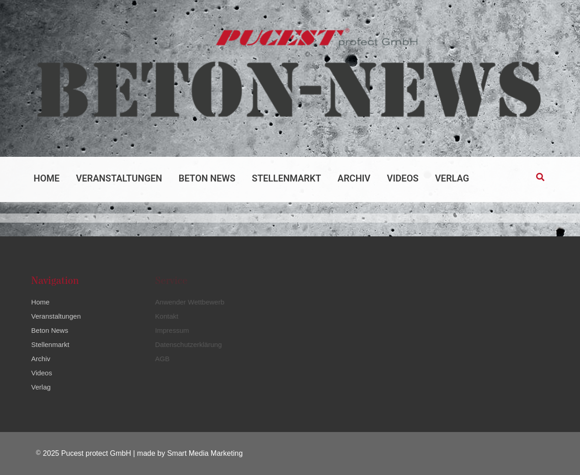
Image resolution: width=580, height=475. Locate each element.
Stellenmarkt (286, 178)
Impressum (170, 330)
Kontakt (165, 316)
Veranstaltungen (119, 178)
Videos (403, 178)
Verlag (452, 178)
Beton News (207, 178)
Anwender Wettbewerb (188, 302)
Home (47, 178)
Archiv (354, 178)
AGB (161, 359)
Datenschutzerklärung (187, 344)
